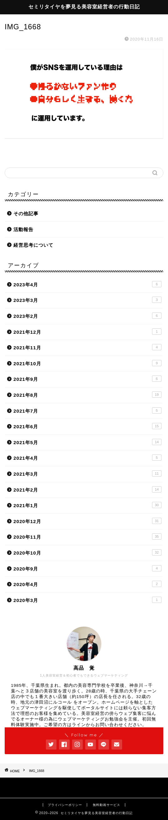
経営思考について (33, 245)
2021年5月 (87, 442)
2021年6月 (87, 426)
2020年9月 (87, 568)
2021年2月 (87, 489)
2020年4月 (87, 584)
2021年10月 (87, 363)
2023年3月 (87, 300)
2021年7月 (87, 410)
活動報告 (23, 229)
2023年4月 (87, 284)
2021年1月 (87, 505)
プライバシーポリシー (65, 805)
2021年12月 (87, 331)
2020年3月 (87, 600)
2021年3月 (87, 473)
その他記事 (25, 213)
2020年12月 (87, 521)
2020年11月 (87, 536)
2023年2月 (87, 316)
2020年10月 (87, 552)
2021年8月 (87, 394)
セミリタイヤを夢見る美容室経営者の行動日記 (84, 6)
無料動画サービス (106, 805)
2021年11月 (87, 347)
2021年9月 (87, 379)
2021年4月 (87, 457)
